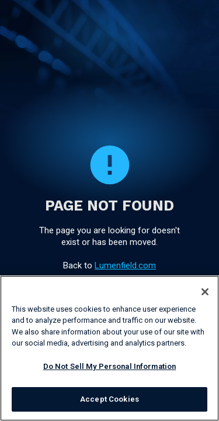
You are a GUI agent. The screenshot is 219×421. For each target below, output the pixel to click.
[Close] (205, 292)
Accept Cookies (109, 399)
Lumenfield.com (125, 265)
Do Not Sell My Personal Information (109, 366)
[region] (109, 348)
